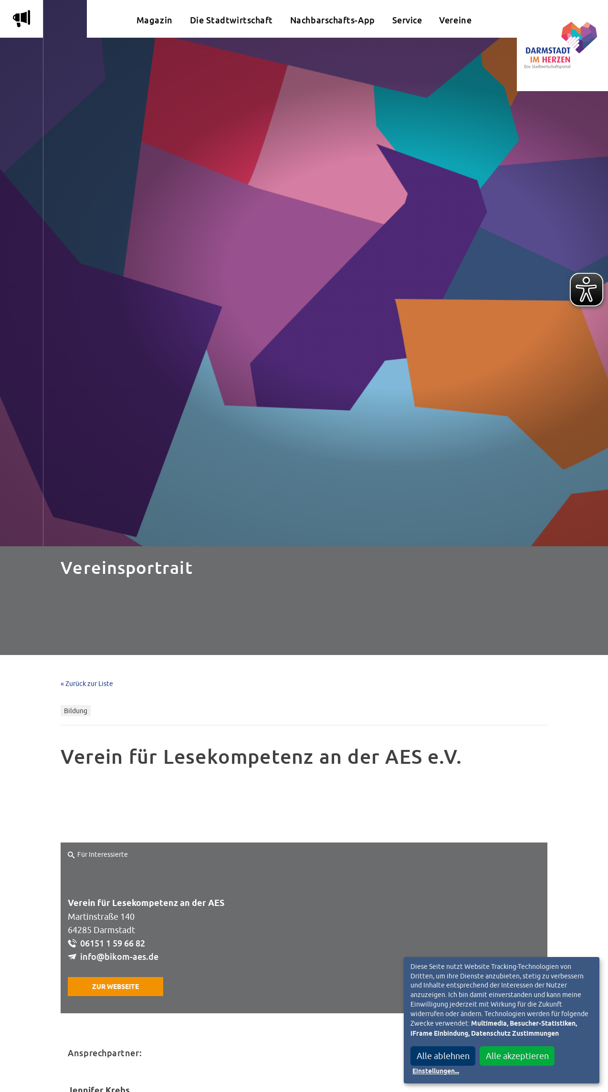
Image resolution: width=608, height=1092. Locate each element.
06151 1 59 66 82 (112, 943)
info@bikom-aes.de (119, 956)
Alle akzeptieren (517, 1056)
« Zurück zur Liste (87, 683)
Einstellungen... (435, 1071)
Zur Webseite (115, 987)
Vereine (455, 20)
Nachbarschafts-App (332, 20)
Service (407, 20)
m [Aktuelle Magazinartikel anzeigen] (21, 18)
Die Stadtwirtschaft (231, 20)
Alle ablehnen (443, 1056)
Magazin (154, 20)
